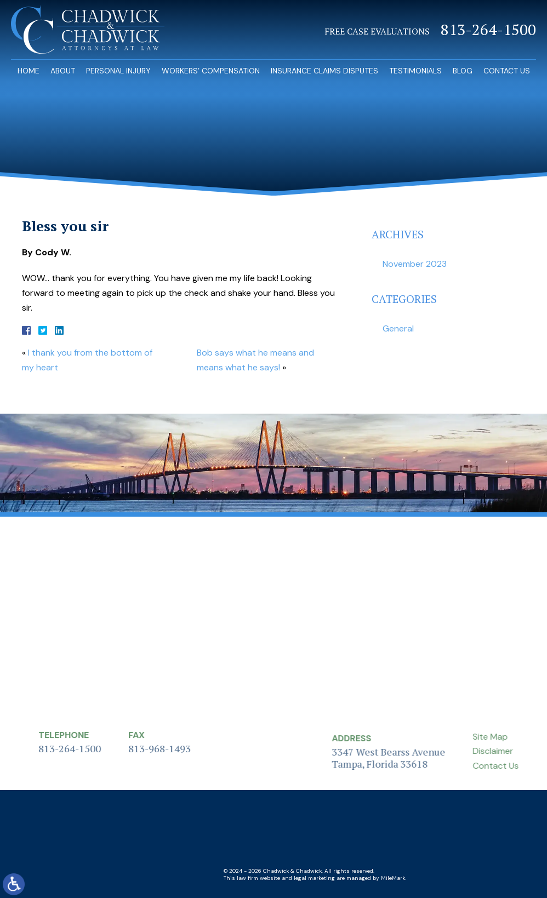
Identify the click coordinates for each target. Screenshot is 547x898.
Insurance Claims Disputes (324, 71)
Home (28, 71)
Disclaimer (517, 751)
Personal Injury (118, 71)
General (398, 328)
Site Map (514, 736)
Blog (462, 71)
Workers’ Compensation (211, 71)
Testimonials (415, 71)
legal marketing (314, 878)
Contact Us (506, 71)
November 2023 (415, 264)
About (62, 71)
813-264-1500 (488, 29)
